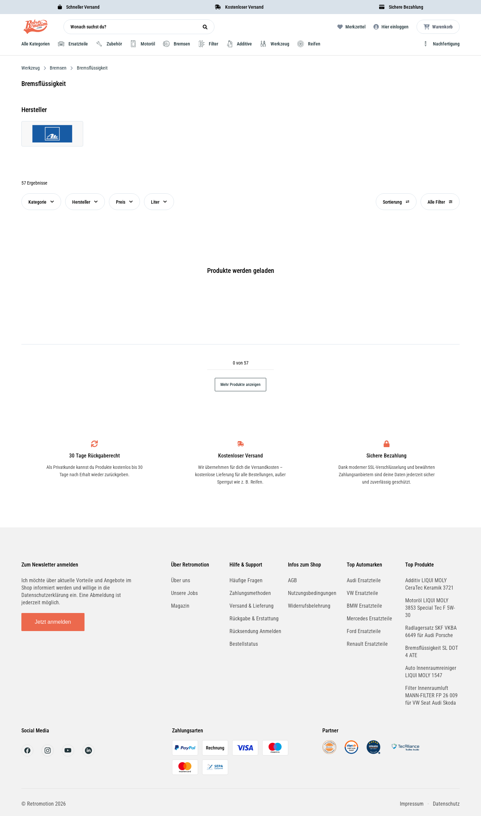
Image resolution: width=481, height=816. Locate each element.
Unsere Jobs (184, 593)
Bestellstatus (243, 644)
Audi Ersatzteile (364, 580)
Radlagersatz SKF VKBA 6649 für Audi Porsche (431, 631)
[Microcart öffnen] (438, 27)
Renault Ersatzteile (367, 644)
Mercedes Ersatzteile (369, 618)
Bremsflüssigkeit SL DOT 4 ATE (431, 651)
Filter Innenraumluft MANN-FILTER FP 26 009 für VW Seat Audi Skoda (431, 695)
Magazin (180, 606)
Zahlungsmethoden (250, 593)
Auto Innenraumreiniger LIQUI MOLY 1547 (430, 672)
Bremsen (58, 68)
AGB (292, 580)
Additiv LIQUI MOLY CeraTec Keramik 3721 (429, 584)
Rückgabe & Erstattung (254, 618)
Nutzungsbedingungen (312, 593)
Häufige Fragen (246, 580)
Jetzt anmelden (53, 622)
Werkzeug (31, 68)
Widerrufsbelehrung (309, 606)
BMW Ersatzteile (364, 606)
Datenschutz (446, 804)
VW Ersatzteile (362, 593)
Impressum (412, 804)
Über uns (180, 580)
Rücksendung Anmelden (255, 631)
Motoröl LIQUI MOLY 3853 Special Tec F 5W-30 (430, 607)
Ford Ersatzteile (364, 631)
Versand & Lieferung (251, 606)
